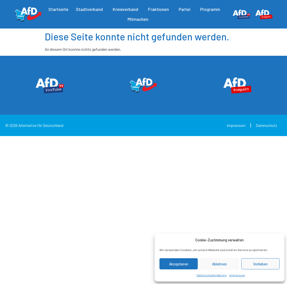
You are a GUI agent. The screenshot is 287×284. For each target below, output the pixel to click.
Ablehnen (219, 264)
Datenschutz (266, 125)
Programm (211, 9)
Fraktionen (159, 9)
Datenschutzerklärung (212, 275)
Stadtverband (90, 9)
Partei (186, 9)
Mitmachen (139, 19)
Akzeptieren (178, 264)
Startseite (58, 9)
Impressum (237, 275)
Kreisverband (127, 9)
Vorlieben (260, 264)
